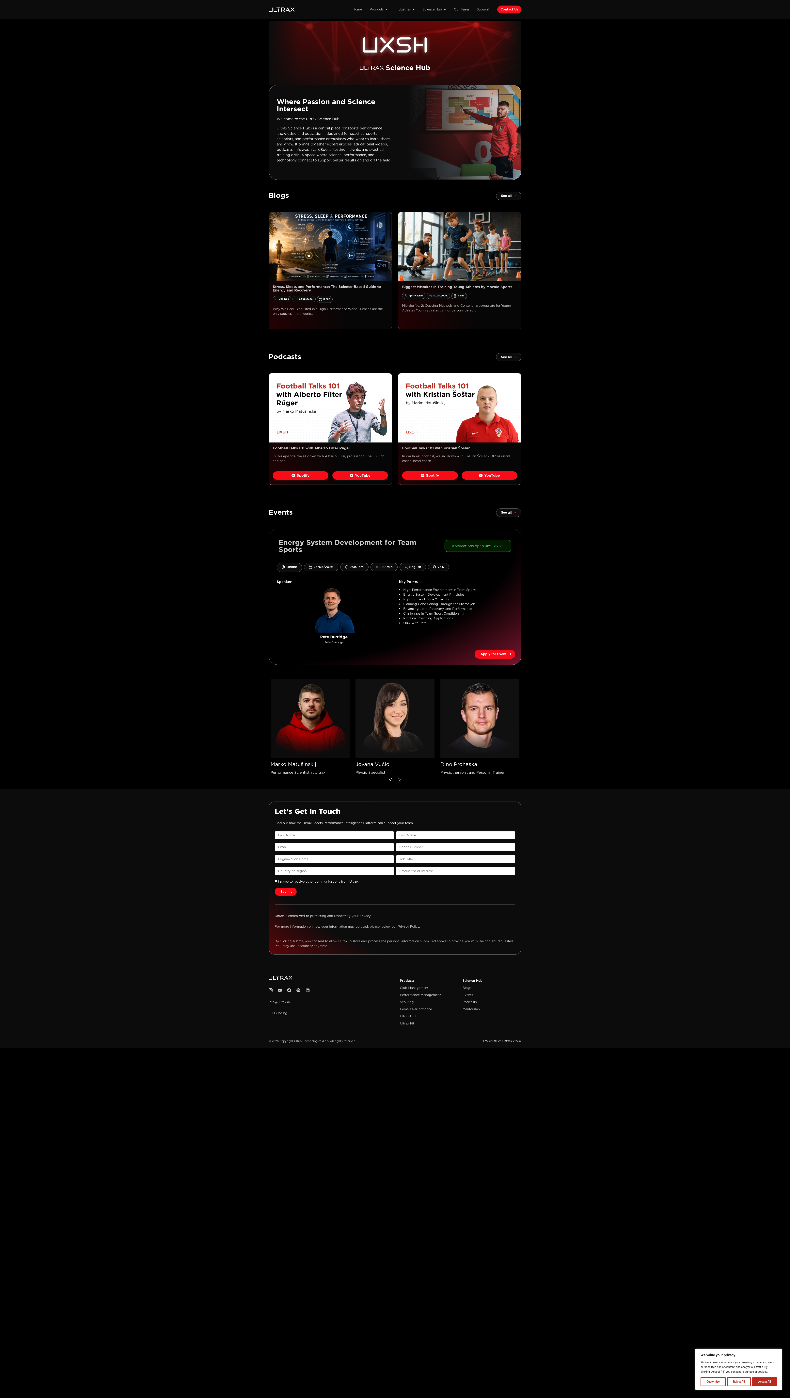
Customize (713, 1381)
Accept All (764, 1381)
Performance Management (420, 995)
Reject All (739, 1381)
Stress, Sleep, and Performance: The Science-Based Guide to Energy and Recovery (327, 288)
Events (468, 995)
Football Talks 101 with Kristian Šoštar (436, 448)
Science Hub (434, 9)
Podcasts (470, 1002)
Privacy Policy (408, 926)
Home (357, 9)
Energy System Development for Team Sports (347, 546)
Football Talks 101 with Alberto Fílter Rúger (311, 448)
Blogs (467, 988)
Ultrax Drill (408, 1016)
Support (483, 9)
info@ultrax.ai (279, 1002)
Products (379, 9)
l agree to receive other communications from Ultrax (318, 881)
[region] (738, 1369)
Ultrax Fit (407, 1023)
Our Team (461, 9)
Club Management (414, 988)
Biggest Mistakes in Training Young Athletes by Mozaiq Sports (457, 287)
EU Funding (278, 1013)
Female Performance (416, 1009)
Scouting (407, 1002)
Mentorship (471, 1009)
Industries (405, 9)
